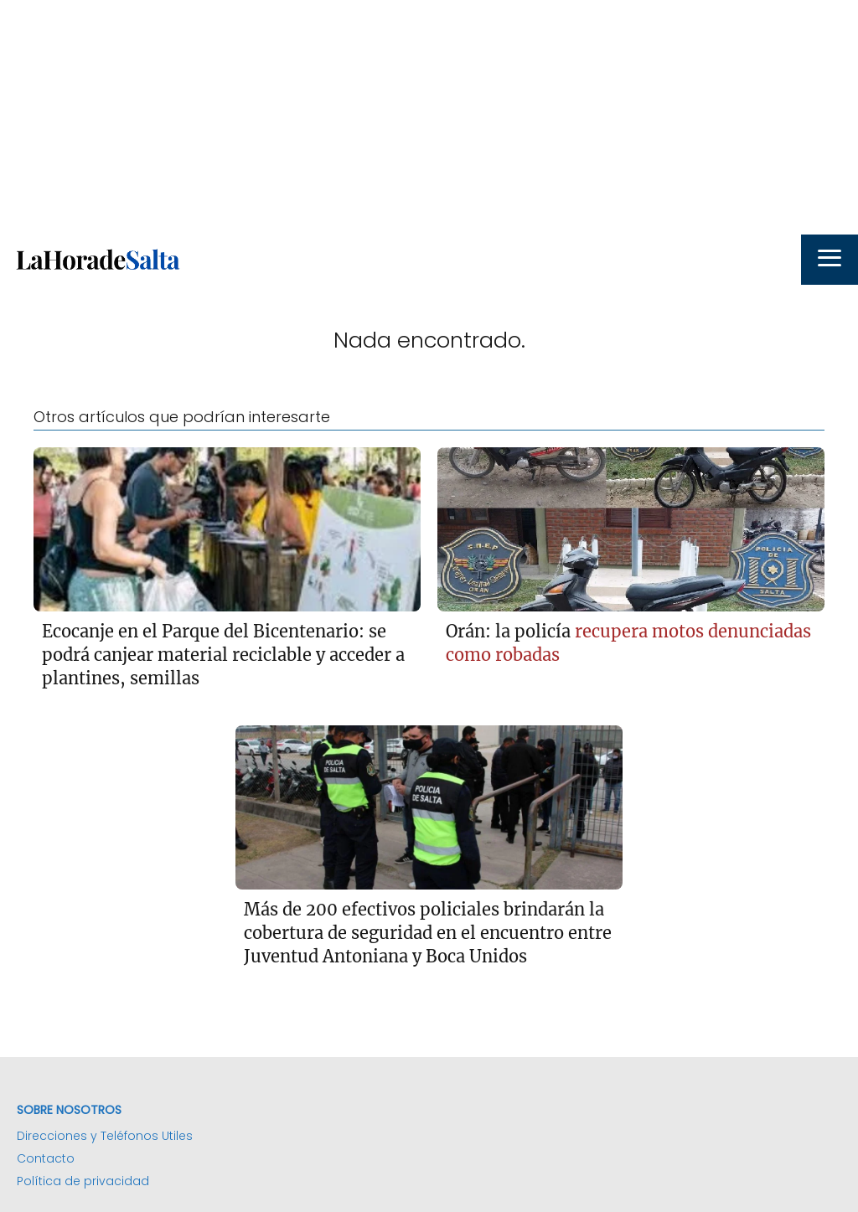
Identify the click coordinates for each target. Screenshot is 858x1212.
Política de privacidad (83, 1181)
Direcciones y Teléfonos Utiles (105, 1135)
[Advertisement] (429, 117)
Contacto (46, 1158)
